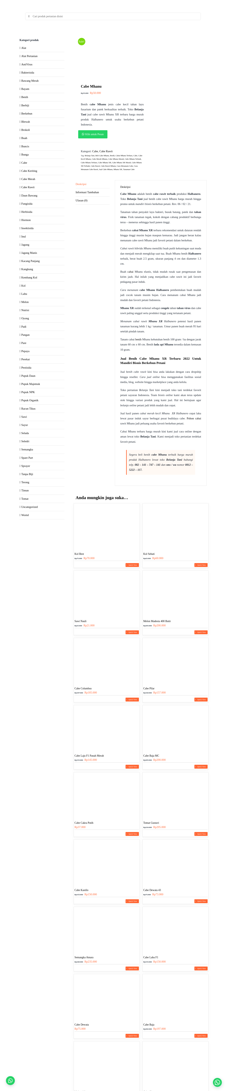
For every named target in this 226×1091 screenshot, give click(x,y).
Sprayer (25, 465)
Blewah (25, 121)
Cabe (95, 151)
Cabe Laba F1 (150, 957)
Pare (23, 343)
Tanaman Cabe (128, 169)
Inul (23, 236)
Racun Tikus (28, 408)
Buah (24, 138)
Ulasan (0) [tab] (82, 200)
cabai (130, 271)
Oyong (25, 318)
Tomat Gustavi (151, 822)
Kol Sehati (149, 553)
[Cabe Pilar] (175, 660)
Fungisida (26, 203)
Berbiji (25, 105)
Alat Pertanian (29, 56)
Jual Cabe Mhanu (106, 169)
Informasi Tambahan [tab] (87, 192)
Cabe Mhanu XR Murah (121, 162)
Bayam (25, 88)
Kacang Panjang (30, 261)
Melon (25, 302)
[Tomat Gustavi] (175, 795)
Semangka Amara (83, 957)
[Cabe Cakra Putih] (106, 795)
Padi (23, 326)
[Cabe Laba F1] (175, 929)
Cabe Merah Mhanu (99, 159)
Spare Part (27, 457)
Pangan (25, 334)
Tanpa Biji (27, 474)
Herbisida (26, 211)
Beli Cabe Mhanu (102, 155)
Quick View (133, 565)
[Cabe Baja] (175, 997)
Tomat (24, 498)
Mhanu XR (118, 169)
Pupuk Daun (28, 375)
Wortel (25, 515)
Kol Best (79, 553)
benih (138, 339)
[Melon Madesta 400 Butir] (175, 593)
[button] (112, 134)
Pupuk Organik (29, 400)
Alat (23, 47)
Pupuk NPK (28, 392)
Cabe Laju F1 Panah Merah (89, 755)
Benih (112, 155)
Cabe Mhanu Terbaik (133, 159)
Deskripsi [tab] (81, 184)
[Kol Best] (106, 526)
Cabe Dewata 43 (152, 890)
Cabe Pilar (148, 688)
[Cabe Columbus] (106, 660)
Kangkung (27, 269)
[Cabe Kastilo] (106, 862)
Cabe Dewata (81, 1024)
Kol (23, 285)
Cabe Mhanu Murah (116, 159)
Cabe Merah (28, 179)
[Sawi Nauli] (106, 593)
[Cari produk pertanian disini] (113, 16)
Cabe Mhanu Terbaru (89, 162)
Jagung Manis (29, 252)
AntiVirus (26, 64)
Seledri (25, 441)
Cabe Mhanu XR (104, 162)
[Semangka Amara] (106, 929)
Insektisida (27, 228)
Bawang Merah (30, 80)
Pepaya (25, 351)
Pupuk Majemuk (30, 383)
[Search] (29, 16)
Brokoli (25, 129)
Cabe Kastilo (81, 890)
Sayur (24, 424)
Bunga (25, 154)
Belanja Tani (90, 155)
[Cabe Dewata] (106, 997)
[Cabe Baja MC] (175, 728)
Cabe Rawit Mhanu (108, 166)
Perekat (25, 359)
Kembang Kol (29, 277)
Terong (25, 482)
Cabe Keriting (29, 170)
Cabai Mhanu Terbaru (124, 155)
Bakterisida (27, 72)
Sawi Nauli (80, 621)
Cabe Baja (148, 1024)
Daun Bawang (29, 195)
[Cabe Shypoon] (175, 1064)
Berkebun (26, 113)
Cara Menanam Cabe (125, 166)
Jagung (25, 244)
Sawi (24, 416)
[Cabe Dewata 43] (175, 862)
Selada (25, 433)
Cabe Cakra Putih (83, 822)
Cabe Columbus (83, 688)
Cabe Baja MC (151, 755)
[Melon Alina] (106, 1064)
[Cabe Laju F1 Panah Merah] (106, 728)
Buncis (25, 146)
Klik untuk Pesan (94, 134)
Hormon (26, 220)
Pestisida (26, 367)
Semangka (27, 449)
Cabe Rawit (106, 151)
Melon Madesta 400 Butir (157, 621)
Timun (25, 490)
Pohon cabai (194, 418)
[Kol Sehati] (175, 526)
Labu (24, 293)
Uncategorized (29, 506)
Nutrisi (25, 310)
